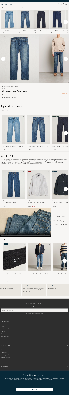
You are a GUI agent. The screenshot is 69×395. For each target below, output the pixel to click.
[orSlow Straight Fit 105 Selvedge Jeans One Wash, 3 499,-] (57, 21)
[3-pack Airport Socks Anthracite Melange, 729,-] (14, 260)
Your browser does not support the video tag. (25, 222)
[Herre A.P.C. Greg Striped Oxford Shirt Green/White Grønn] (38, 184)
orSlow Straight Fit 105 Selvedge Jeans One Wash (57, 30)
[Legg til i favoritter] (23, 116)
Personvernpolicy (5, 336)
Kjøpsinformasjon (5, 349)
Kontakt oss (4, 352)
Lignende (11, 106)
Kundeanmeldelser (5, 357)
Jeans (6, 36)
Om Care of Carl (5, 328)
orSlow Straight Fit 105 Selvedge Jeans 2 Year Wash (24, 30)
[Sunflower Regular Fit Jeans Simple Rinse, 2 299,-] (41, 21)
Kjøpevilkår (3, 331)
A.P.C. (3, 88)
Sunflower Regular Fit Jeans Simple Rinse (41, 30)
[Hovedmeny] (66, 4)
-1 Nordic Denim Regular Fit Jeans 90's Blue (39, 273)
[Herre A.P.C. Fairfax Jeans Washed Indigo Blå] (13, 184)
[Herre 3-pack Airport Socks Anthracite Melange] (14, 257)
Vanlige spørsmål (5, 355)
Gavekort (3, 360)
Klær (3, 36)
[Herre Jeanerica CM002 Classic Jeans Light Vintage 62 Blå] (9, 19)
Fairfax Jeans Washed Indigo (9, 202)
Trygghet (3, 326)
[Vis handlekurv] (64, 4)
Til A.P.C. (5, 165)
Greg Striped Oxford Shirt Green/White (36, 202)
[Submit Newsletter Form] (66, 310)
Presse (2, 334)
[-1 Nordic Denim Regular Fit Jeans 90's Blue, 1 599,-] (39, 260)
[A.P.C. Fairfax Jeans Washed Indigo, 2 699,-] (13, 188)
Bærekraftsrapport (5, 339)
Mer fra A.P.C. (8, 156)
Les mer (60, 227)
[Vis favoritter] (61, 4)
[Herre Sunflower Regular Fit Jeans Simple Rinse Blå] (41, 19)
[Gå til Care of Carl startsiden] (6, 4)
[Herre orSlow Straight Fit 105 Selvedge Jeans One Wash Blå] (57, 19)
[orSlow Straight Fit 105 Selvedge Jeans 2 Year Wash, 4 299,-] (25, 21)
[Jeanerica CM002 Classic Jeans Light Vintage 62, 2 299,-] (9, 21)
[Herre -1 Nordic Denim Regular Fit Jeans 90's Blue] (39, 257)
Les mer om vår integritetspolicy (34, 313)
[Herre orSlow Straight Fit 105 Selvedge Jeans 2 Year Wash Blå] (25, 19)
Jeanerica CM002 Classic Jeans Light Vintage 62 (8, 30)
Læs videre (57, 379)
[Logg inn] (58, 4)
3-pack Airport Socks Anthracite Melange (13, 273)
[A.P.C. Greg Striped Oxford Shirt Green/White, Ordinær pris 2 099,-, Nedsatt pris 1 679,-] (38, 188)
